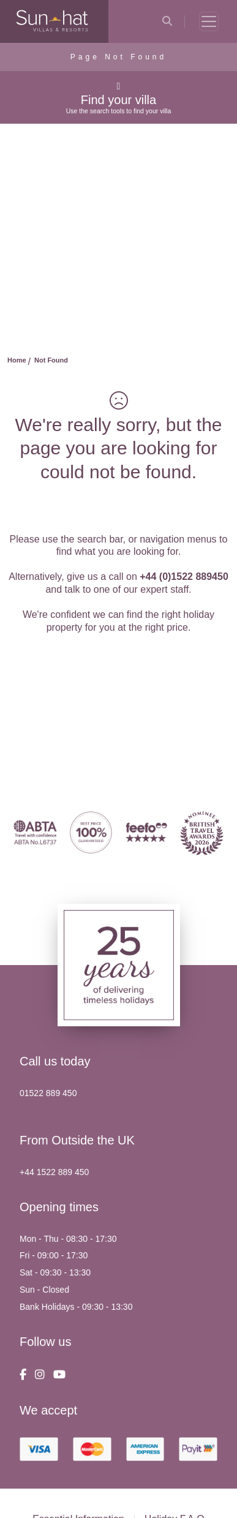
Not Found (51, 360)
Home (16, 360)
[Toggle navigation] (209, 21)
